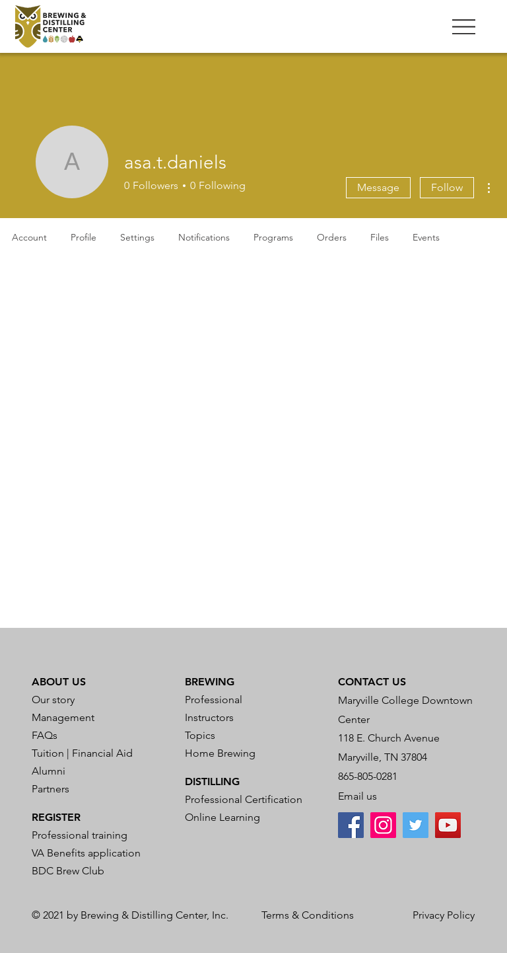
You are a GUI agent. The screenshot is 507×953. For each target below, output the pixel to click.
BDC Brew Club (68, 870)
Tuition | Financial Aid (82, 753)
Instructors (209, 717)
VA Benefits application (86, 853)
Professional (213, 699)
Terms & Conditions (307, 915)
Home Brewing (220, 753)
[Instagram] (383, 825)
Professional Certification (243, 799)
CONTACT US (372, 681)
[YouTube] (448, 825)
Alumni (48, 771)
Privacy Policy (444, 915)
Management (63, 717)
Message (378, 187)
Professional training (79, 835)
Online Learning (222, 817)
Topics (200, 735)
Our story (53, 699)
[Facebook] (351, 825)
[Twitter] (415, 825)
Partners (50, 788)
